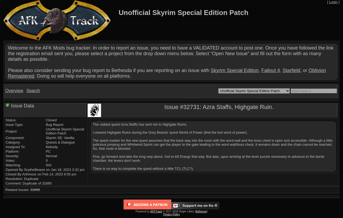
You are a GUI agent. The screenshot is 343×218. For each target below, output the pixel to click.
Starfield (291, 70)
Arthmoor (201, 211)
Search (33, 90)
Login (333, 2)
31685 (35, 190)
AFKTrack (156, 211)
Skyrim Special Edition (235, 70)
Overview (14, 90)
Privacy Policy (171, 214)
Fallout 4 (270, 70)
